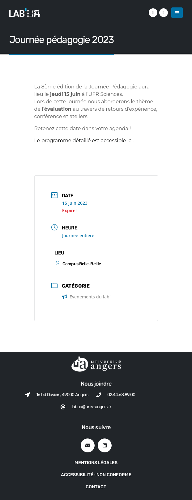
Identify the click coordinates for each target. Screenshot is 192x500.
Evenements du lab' (86, 297)
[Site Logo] (24, 12)
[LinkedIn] (153, 12)
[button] (177, 12)
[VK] (163, 12)
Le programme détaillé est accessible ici (83, 140)
